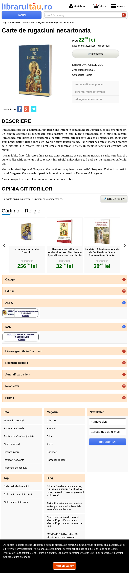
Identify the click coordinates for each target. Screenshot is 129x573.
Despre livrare (11, 452)
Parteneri (52, 452)
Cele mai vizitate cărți (16, 502)
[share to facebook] (19, 109)
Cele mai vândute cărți (16, 486)
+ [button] (124, 279)
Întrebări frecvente (14, 459)
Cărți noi (51, 420)
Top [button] (6, 478)
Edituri (50, 436)
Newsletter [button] (12, 386)
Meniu (117, 6)
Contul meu (77, 6)
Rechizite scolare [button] (16, 362)
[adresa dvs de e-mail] (107, 431)
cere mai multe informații (90, 91)
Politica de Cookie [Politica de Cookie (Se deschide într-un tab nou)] (108, 548)
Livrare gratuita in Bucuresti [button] (23, 351)
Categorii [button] (11, 279)
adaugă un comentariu (88, 99)
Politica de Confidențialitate (19, 436)
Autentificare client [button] (17, 374)
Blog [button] (50, 478)
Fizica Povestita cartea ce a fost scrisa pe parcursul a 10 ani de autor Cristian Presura (64, 506)
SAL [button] (8, 326)
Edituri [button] (9, 291)
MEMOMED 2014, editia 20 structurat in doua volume (62, 535)
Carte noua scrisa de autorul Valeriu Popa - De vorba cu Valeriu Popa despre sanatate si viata (64, 522)
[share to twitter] (33, 109)
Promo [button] (9, 397)
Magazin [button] (52, 411)
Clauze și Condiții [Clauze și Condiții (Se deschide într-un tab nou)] (46, 552)
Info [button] (6, 411)
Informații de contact (15, 467)
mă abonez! (107, 441)
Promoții (51, 428)
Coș (98, 6)
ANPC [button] (9, 302)
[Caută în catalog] (124, 15)
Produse (22, 15)
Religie (88, 74)
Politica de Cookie (14, 428)
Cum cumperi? (12, 444)
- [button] (124, 302)
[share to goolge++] (26, 109)
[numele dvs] (107, 421)
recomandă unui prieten (89, 84)
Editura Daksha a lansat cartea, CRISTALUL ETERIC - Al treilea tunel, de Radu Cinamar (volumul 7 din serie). (65, 491)
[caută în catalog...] (82, 15)
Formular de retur (56, 459)
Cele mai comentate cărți (18, 494)
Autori (50, 444)
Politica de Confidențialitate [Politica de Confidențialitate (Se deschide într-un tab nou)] (18, 552)
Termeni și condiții (14, 420)
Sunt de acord (65, 566)
